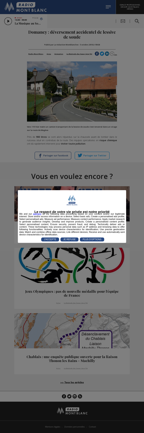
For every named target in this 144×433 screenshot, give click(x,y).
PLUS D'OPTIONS (92, 239)
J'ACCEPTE (50, 239)
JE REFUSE (69, 239)
